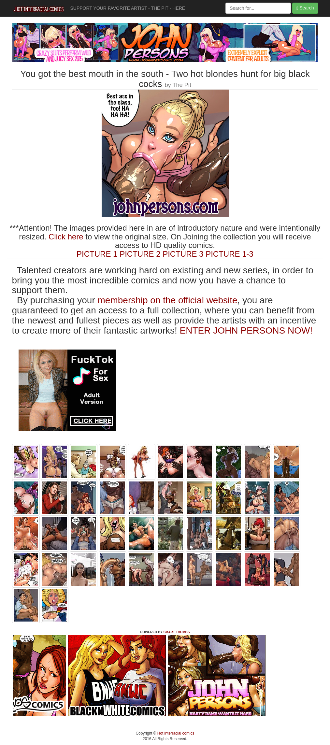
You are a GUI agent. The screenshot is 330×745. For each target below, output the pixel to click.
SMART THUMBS (176, 632)
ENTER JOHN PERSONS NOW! (246, 330)
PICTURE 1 (97, 254)
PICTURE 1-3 (229, 254)
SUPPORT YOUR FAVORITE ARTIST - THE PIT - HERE (127, 8)
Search (305, 8)
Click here (66, 236)
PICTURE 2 (140, 254)
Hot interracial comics (175, 733)
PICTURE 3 (183, 254)
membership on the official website (167, 300)
